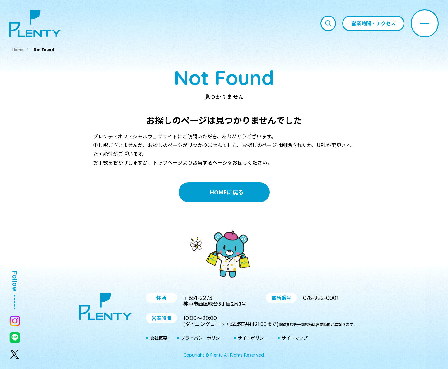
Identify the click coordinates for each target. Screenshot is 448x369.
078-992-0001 (320, 297)
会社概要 (158, 338)
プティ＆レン (224, 255)
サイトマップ (295, 338)
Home (17, 49)
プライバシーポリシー (202, 338)
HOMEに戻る (227, 192)
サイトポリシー (253, 338)
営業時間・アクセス (373, 23)
